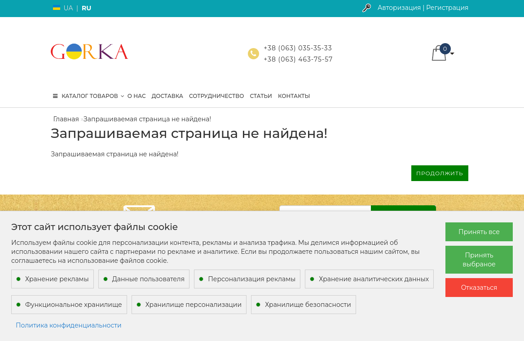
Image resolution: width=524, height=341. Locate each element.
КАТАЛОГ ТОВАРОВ (88, 96)
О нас (137, 96)
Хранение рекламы (57, 279)
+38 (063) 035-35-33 (298, 48)
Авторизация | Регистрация (423, 8)
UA (68, 8)
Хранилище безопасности (308, 305)
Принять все (479, 232)
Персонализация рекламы (251, 279)
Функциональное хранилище (73, 305)
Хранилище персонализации (193, 305)
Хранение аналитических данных (374, 279)
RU (86, 8)
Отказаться (479, 287)
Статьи (261, 96)
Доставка (167, 96)
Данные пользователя (148, 279)
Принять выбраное (478, 259)
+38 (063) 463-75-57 (298, 59)
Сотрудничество (216, 96)
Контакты (294, 96)
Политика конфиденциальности (69, 325)
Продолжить (439, 173)
